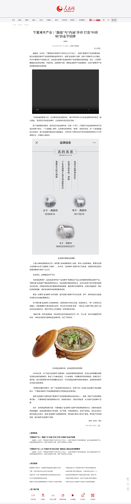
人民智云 (83, 496)
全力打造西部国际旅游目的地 (38, 478)
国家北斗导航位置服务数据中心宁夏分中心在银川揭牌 (46, 481)
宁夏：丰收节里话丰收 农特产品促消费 (41, 471)
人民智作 (93, 496)
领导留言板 (62, 496)
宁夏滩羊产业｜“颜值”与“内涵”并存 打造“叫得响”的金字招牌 (52, 437)
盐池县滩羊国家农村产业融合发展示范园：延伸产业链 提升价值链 (85, 474)
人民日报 (33, 496)
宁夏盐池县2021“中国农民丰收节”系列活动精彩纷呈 (81, 467)
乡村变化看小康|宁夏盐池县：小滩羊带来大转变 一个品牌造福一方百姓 (87, 471)
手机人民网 (53, 496)
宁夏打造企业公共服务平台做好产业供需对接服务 (80, 481)
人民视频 (73, 496)
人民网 (14, 25)
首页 (13, 20)
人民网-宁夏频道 (74, 46)
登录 (115, 20)
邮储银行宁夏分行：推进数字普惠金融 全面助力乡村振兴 (46, 467)
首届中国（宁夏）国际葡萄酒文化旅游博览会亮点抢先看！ (47, 474)
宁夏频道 (20, 25)
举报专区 (64, 20)
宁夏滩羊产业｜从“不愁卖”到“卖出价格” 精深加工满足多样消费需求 (55, 449)
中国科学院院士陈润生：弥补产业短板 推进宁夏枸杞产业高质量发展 (86, 478)
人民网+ (43, 496)
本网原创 (26, 25)
